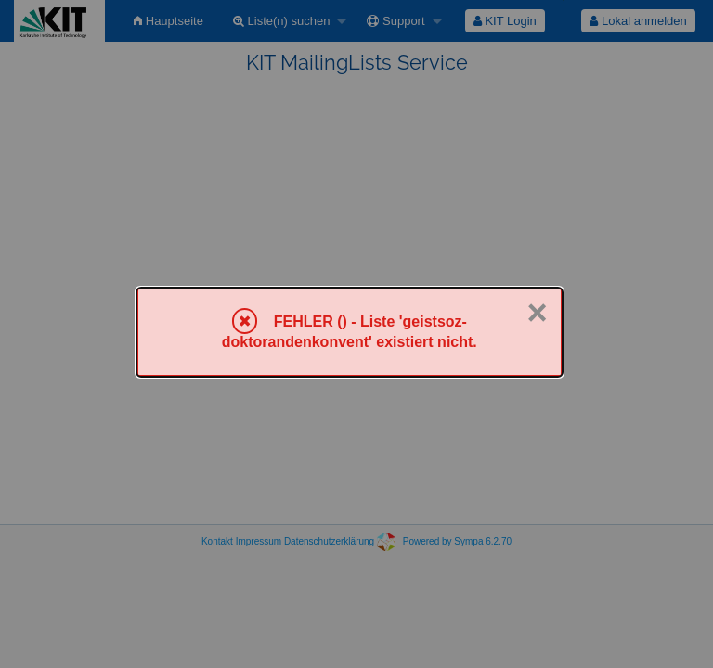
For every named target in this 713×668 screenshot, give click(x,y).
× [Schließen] (536, 312)
